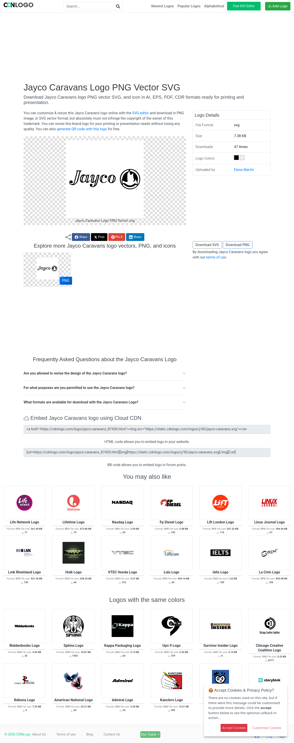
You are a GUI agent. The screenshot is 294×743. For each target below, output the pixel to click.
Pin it (117, 237)
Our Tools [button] (150, 734)
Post (99, 237)
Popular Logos (189, 6)
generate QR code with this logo (82, 129)
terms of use (216, 257)
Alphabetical (214, 6)
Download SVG (207, 245)
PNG (65, 280)
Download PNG (238, 245)
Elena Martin (244, 170)
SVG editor (140, 113)
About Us (39, 734)
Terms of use (66, 734)
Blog (90, 734)
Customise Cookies (266, 728)
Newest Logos (162, 6)
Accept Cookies (234, 728)
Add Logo (278, 6)
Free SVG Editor (244, 6)
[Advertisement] (147, 47)
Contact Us (112, 734)
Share (81, 237)
